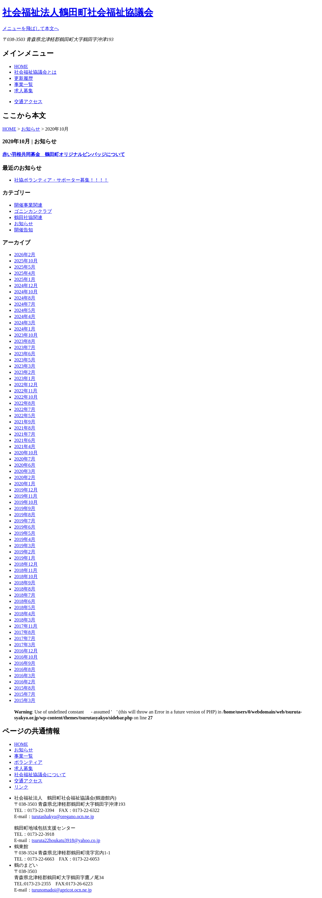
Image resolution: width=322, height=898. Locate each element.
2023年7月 (24, 347)
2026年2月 (24, 254)
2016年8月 (24, 669)
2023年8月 (24, 341)
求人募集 (23, 90)
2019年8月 (24, 514)
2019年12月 (26, 489)
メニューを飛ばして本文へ (30, 28)
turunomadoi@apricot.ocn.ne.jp (62, 889)
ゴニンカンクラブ (33, 211)
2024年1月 (24, 328)
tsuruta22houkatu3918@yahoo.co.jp (66, 840)
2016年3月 (24, 675)
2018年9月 (24, 582)
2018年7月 (24, 595)
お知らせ (30, 128)
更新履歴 (23, 78)
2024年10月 (26, 291)
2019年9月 (24, 508)
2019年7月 (24, 520)
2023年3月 (24, 366)
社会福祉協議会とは (35, 72)
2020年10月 (26, 452)
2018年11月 (25, 570)
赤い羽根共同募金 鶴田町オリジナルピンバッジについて (63, 154)
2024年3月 (24, 322)
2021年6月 (24, 440)
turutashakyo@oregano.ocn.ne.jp (63, 816)
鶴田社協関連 (28, 217)
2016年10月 (26, 656)
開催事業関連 (28, 205)
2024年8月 (24, 297)
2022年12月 (26, 384)
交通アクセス (28, 101)
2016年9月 (24, 663)
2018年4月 (24, 613)
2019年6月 (24, 526)
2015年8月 (24, 687)
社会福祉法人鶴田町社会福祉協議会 (77, 12)
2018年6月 (24, 601)
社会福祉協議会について (40, 774)
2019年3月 (24, 545)
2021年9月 (24, 421)
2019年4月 (24, 539)
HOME (21, 66)
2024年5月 (24, 310)
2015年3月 (24, 700)
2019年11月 (25, 496)
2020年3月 (24, 471)
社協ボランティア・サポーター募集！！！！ (61, 179)
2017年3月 (24, 644)
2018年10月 (26, 576)
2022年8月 (24, 403)
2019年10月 (26, 502)
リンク (21, 787)
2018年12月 (26, 564)
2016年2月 (24, 681)
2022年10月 (26, 396)
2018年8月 (24, 588)
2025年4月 (24, 273)
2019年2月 (24, 551)
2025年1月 (24, 279)
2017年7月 (24, 638)
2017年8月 (24, 632)
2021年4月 (24, 446)
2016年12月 (26, 650)
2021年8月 (24, 427)
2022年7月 (24, 409)
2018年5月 (24, 607)
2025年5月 (24, 266)
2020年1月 (24, 483)
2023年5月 (24, 359)
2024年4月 (24, 316)
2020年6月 (24, 465)
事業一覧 (23, 84)
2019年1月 (24, 557)
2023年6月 (24, 353)
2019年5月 (24, 533)
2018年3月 (24, 619)
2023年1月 (24, 378)
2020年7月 (24, 458)
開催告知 (23, 229)
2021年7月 (24, 434)
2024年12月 (26, 285)
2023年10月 (26, 335)
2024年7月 (24, 304)
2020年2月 (24, 477)
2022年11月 (25, 390)
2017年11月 (25, 626)
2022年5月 (24, 415)
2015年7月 (24, 694)
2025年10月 (26, 260)
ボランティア (28, 762)
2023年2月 (24, 372)
